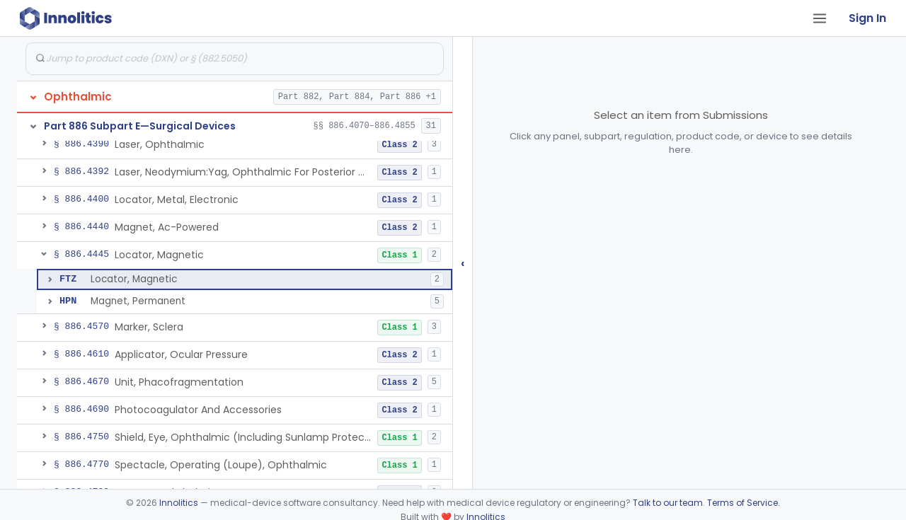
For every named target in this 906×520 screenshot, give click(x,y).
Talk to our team (668, 503)
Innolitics (178, 503)
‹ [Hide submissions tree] (463, 263)
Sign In (867, 18)
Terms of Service (742, 503)
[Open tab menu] (820, 18)
